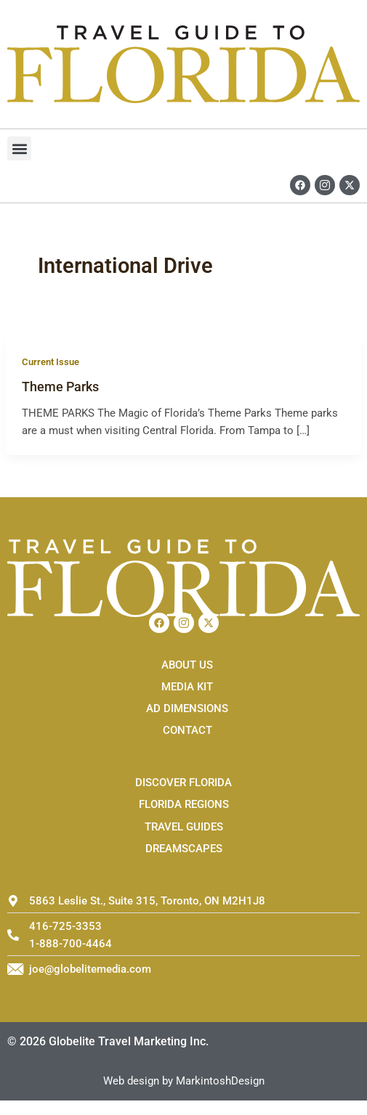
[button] (19, 148)
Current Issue (50, 361)
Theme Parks (60, 386)
